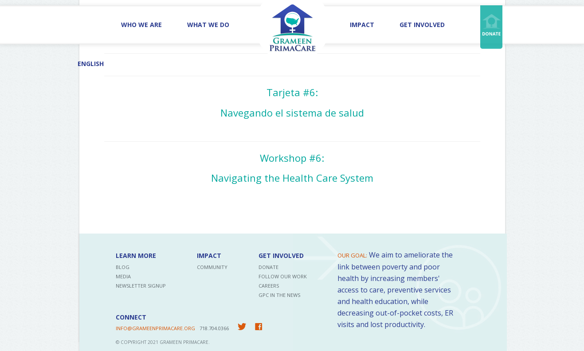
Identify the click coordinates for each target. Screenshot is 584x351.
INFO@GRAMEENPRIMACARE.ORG (155, 328)
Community (212, 267)
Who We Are (141, 24)
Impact (362, 24)
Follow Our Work (283, 276)
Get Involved (422, 24)
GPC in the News (279, 295)
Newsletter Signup (141, 285)
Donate (268, 267)
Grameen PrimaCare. (185, 342)
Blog (122, 267)
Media (123, 276)
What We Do (208, 24)
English (91, 63)
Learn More (136, 255)
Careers (269, 285)
